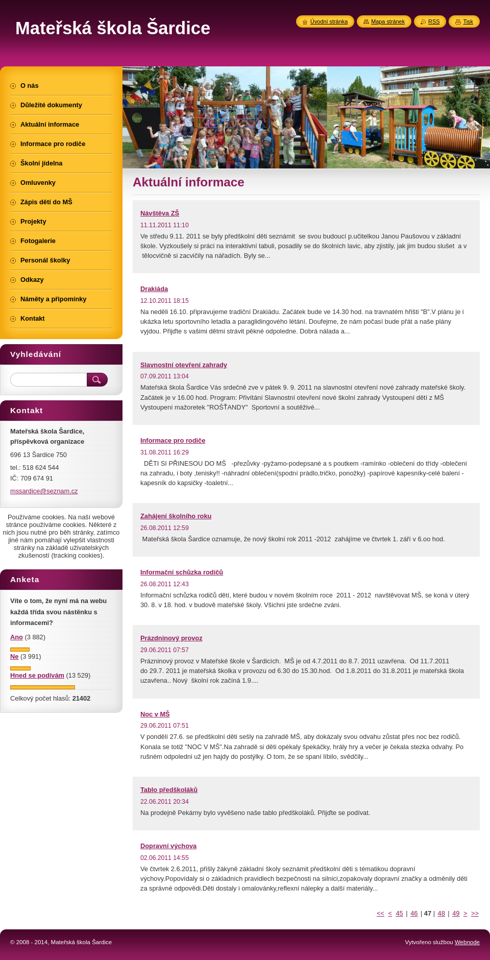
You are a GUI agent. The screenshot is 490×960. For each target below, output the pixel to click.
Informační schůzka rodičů (181, 572)
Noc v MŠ (155, 714)
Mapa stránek (388, 21)
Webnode (467, 942)
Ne (14, 656)
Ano (16, 637)
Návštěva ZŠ (159, 213)
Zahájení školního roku (175, 516)
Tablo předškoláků (169, 790)
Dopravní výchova (168, 846)
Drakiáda (154, 289)
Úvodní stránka (329, 21)
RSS (433, 21)
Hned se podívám (37, 675)
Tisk (468, 21)
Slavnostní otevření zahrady (183, 365)
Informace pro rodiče (172, 440)
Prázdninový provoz (171, 638)
